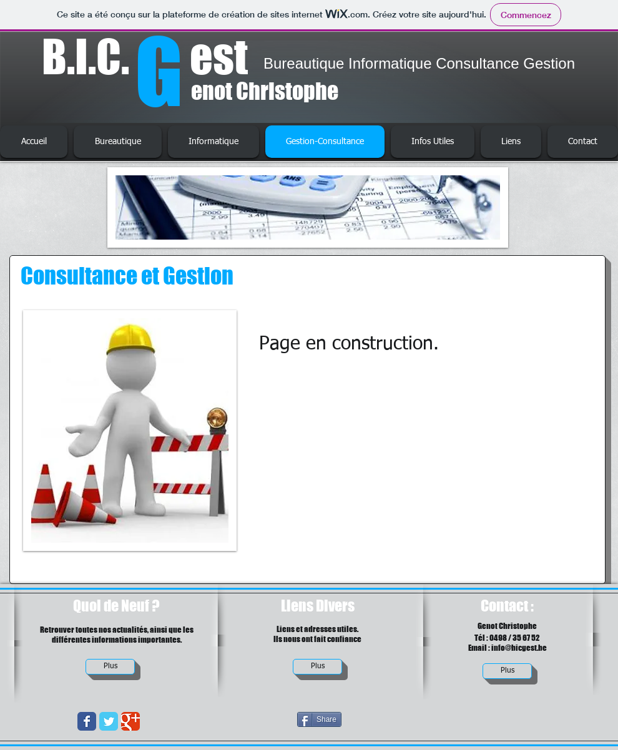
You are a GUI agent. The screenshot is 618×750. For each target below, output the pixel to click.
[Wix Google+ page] (130, 721)
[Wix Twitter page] (108, 721)
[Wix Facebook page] (86, 721)
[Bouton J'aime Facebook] (514, 728)
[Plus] (110, 667)
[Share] (319, 719)
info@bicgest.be (519, 648)
